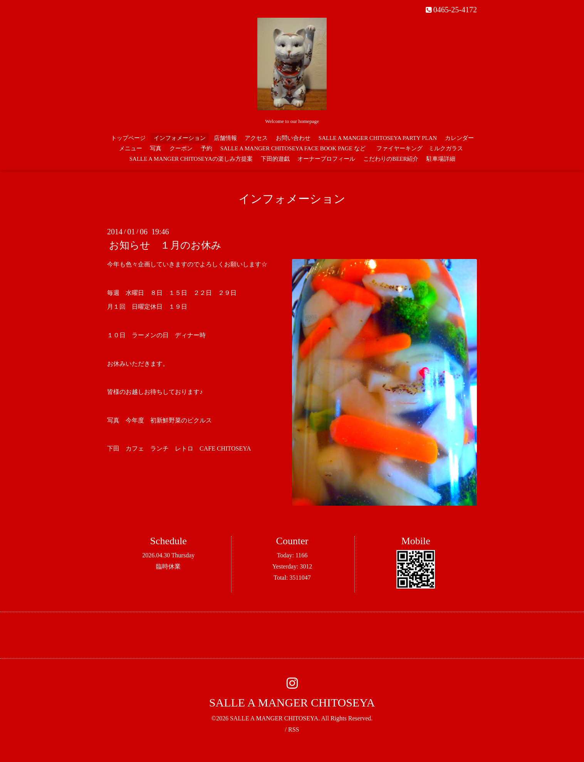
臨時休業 (168, 566)
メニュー (130, 148)
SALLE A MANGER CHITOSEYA (292, 702)
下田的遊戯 (275, 159)
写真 (155, 148)
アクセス (256, 138)
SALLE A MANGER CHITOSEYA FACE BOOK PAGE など (293, 148)
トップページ (128, 138)
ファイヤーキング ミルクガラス (422, 148)
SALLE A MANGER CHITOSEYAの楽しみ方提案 (191, 159)
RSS (293, 729)
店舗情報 (225, 138)
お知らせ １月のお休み (165, 245)
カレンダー (459, 138)
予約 (206, 148)
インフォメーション (180, 138)
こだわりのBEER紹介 (390, 159)
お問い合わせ (293, 138)
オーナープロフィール (326, 159)
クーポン (181, 148)
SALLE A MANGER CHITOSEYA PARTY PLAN (378, 138)
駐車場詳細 (440, 159)
